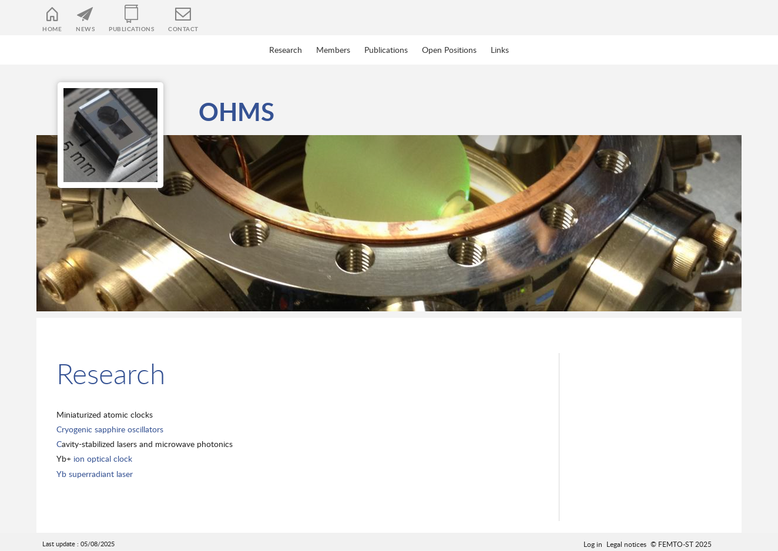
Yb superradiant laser (94, 473)
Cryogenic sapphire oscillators (109, 429)
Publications (131, 29)
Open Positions (449, 49)
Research (285, 49)
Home (52, 29)
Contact (183, 29)
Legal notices (626, 544)
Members (333, 49)
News (85, 29)
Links (500, 49)
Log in (593, 544)
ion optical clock (101, 458)
